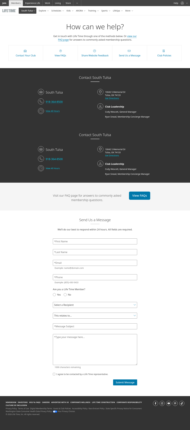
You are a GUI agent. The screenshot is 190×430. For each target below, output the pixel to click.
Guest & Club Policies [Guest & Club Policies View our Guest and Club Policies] (62, 408)
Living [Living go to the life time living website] (58, 3)
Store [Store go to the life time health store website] (68, 3)
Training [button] (92, 10)
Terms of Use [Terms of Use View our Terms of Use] (23, 408)
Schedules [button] (56, 10)
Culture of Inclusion (16, 405)
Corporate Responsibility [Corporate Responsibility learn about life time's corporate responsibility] (129, 402)
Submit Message (125, 382)
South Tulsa (27, 10)
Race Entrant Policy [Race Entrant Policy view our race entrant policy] (96, 408)
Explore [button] (43, 10)
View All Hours (53, 111)
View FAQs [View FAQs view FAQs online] (139, 196)
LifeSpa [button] (117, 10)
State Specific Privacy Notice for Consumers (124, 408)
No (67, 294)
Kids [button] (68, 10)
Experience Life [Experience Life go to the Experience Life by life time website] (32, 3)
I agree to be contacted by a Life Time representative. (80, 374)
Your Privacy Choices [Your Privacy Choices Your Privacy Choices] (64, 411)
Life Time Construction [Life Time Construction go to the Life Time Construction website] (103, 402)
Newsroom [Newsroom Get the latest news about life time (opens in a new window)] (11, 402)
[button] (184, 3)
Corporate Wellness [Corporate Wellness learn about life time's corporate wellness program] (80, 402)
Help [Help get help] (176, 3)
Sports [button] (104, 10)
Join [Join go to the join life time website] (4, 3)
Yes (57, 294)
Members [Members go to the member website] (16, 3)
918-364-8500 (54, 102)
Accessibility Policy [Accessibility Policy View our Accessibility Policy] (79, 408)
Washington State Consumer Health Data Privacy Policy (29, 411)
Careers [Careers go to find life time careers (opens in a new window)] (46, 402)
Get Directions (112, 98)
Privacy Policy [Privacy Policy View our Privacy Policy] (11, 408)
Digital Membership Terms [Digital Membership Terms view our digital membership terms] (41, 408)
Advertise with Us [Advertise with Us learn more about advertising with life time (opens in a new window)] (60, 402)
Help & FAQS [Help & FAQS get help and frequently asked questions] (35, 402)
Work (47, 3)
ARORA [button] (79, 10)
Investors (23, 402)
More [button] (128, 10)
